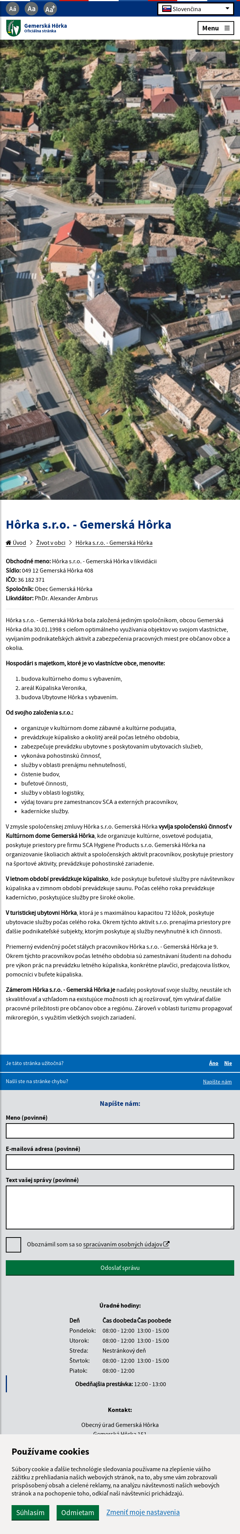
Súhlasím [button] (30, 1512)
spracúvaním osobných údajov (126, 1244)
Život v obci (50, 542)
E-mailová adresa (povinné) (43, 1148)
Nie (229, 1063)
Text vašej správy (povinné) (42, 1180)
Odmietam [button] (77, 1512)
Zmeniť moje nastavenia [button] (143, 1512)
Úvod (16, 542)
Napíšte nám (217, 1081)
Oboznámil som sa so (98, 1244)
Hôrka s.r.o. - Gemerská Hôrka (114, 542)
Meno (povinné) (27, 1117)
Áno (215, 1063)
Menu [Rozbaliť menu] (216, 27)
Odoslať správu (120, 1267)
